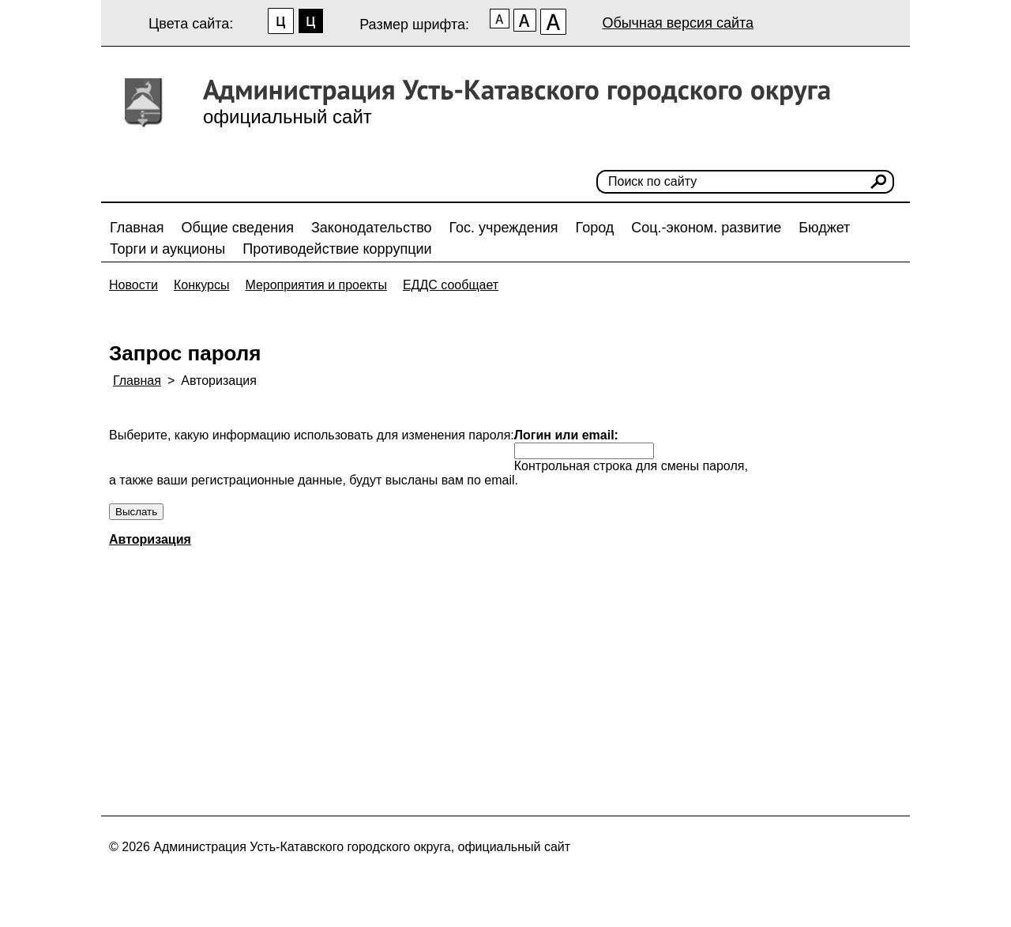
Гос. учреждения (503, 228)
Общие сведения (238, 228)
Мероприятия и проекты (316, 285)
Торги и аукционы (167, 249)
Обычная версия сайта (678, 23)
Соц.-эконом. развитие (706, 228)
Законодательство (371, 228)
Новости (133, 285)
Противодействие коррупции (336, 249)
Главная (137, 228)
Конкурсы (201, 285)
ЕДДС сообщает (450, 285)
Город (595, 228)
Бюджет (824, 228)
